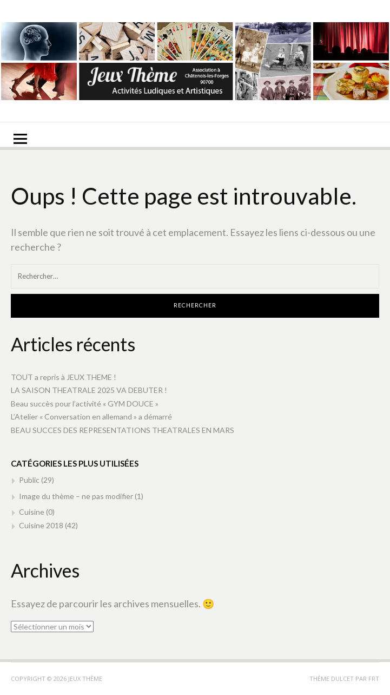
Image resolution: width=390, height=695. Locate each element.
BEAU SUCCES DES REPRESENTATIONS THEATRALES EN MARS (122, 430)
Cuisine (31, 511)
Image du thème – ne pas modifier (76, 496)
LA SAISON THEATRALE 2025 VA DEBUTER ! (89, 390)
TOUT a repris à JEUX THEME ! (63, 377)
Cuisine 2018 (41, 525)
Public (29, 479)
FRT (373, 678)
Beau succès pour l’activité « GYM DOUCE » (84, 403)
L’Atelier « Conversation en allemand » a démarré (91, 416)
